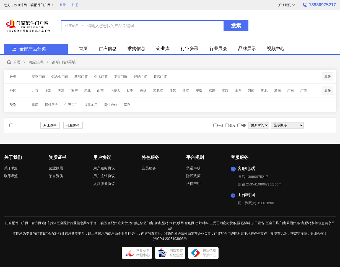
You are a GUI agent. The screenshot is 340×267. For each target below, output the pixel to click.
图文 (328, 125)
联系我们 (11, 176)
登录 (62, 5)
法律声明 (193, 184)
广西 (303, 91)
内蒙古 (115, 91)
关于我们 (11, 168)
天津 (61, 91)
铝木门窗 (101, 76)
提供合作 (110, 105)
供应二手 (71, 105)
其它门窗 (160, 76)
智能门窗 (140, 76)
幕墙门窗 (81, 76)
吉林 (143, 91)
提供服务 (51, 105)
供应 (35, 105)
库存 (127, 105)
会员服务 (149, 168)
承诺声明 (193, 168)
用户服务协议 (104, 168)
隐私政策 (193, 176)
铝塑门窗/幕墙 (63, 62)
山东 (238, 91)
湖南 (277, 91)
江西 (225, 91)
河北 (87, 91)
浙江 (185, 91)
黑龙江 (158, 91)
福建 (212, 91)
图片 (323, 125)
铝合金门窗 (59, 76)
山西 (100, 91)
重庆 (74, 91)
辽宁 (130, 91)
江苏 (172, 91)
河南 (251, 91)
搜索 (236, 25)
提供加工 (91, 105)
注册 (75, 5)
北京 (35, 91)
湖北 (264, 91)
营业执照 (56, 168)
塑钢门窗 (38, 76)
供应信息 (36, 62)
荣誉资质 (56, 176)
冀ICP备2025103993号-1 (171, 239)
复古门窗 (120, 76)
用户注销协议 (104, 176)
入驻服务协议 (104, 184)
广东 (290, 91)
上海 (48, 91)
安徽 (199, 91)
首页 (17, 62)
